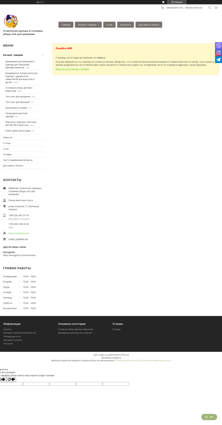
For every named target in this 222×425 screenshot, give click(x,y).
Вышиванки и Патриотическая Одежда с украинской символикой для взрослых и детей (21, 78)
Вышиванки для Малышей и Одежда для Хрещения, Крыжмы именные (19, 64)
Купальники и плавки (16, 107)
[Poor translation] (11, 379)
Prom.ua (125, 354)
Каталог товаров (87, 24)
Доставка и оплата (149, 24)
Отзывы (7, 154)
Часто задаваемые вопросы (18, 160)
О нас (109, 24)
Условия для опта (12, 336)
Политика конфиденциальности (156, 360)
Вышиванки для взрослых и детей (75, 332)
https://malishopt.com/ (19, 233)
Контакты (125, 24)
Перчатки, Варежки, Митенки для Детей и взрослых (20, 124)
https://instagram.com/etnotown (19, 255)
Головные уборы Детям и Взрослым (75, 329)
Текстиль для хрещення (17, 96)
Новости (7, 137)
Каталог (7, 329)
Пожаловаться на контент (127, 360)
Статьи (7, 143)
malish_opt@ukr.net (18, 239)
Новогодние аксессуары (18, 130)
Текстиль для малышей (17, 102)
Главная (66, 24)
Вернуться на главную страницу (72, 69)
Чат (209, 417)
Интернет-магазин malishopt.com (20, 332)
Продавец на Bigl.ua (111, 357)
